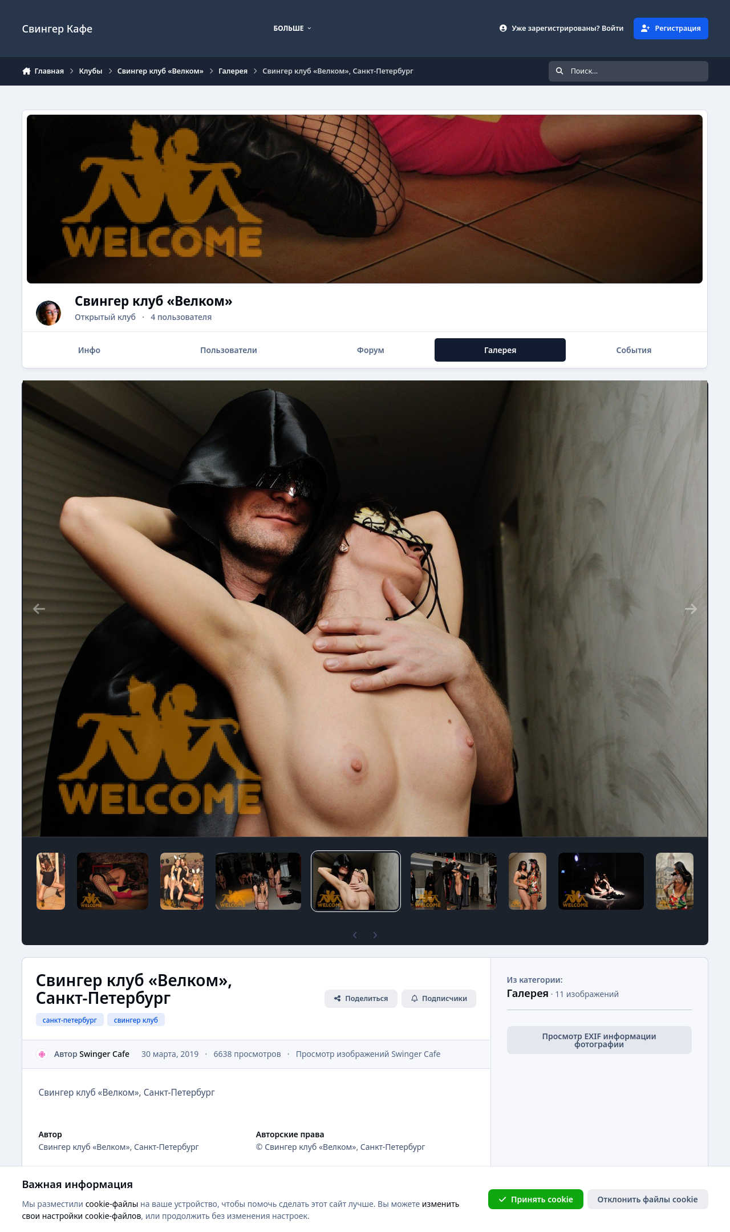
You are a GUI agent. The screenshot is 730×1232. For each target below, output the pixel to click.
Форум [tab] (370, 350)
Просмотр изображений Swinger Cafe (368, 1034)
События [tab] (634, 350)
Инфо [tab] (89, 350)
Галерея (528, 973)
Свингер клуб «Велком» (194, 301)
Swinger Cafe (105, 1034)
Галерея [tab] (500, 350)
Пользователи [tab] (228, 350)
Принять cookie (535, 1198)
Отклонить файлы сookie (648, 1198)
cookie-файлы (112, 1203)
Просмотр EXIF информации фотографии (599, 1020)
